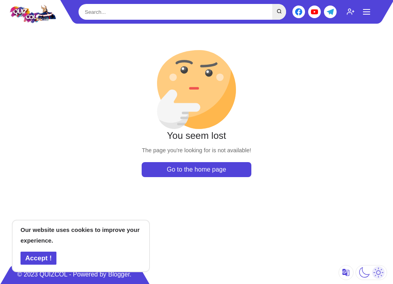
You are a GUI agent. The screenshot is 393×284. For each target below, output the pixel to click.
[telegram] (330, 12)
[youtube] (314, 12)
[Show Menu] (366, 12)
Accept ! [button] (38, 258)
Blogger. (119, 274)
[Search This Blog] (182, 12)
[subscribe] (351, 12)
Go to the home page (196, 169)
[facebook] (298, 12)
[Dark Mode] (371, 272)
